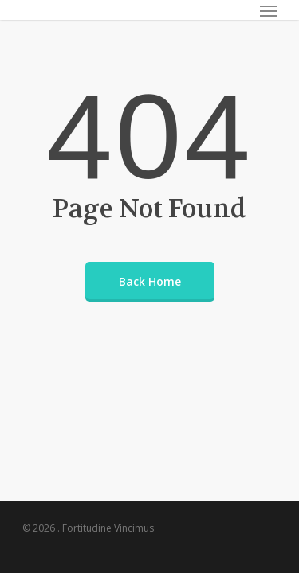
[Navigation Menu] (268, 10)
